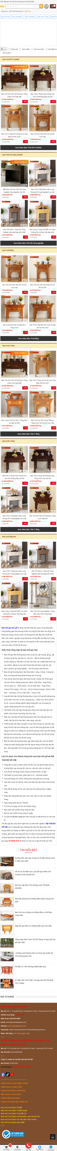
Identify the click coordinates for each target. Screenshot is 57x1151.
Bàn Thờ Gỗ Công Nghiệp (12, 155)
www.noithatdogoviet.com (17, 1026)
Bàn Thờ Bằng (8, 250)
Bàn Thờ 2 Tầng (8, 346)
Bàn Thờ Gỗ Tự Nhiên (10, 59)
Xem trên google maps (22, 1033)
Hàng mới (14, 49)
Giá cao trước (39, 49)
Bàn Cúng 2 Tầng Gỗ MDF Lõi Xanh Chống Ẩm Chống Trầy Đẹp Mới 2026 (43, 232)
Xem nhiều (26, 49)
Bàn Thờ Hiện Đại (9, 537)
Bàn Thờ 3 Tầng (8, 441)
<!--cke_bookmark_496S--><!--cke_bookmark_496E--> (28, 33)
